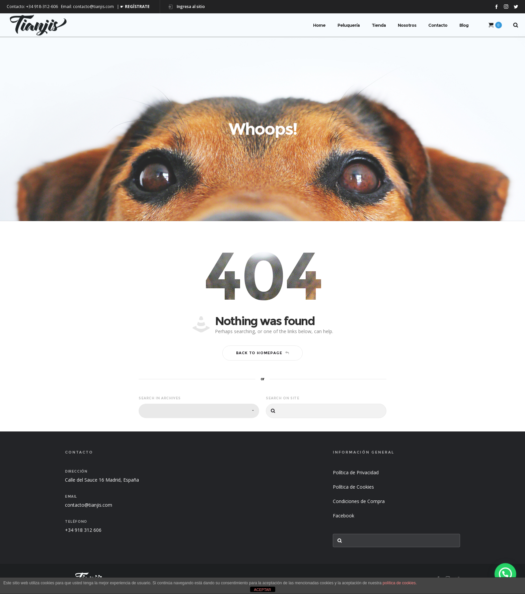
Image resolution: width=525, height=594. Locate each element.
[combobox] (199, 411)
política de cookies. (400, 583)
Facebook (343, 515)
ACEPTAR (262, 590)
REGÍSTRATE (137, 6)
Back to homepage (262, 353)
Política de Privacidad (356, 472)
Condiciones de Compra (359, 501)
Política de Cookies (353, 487)
